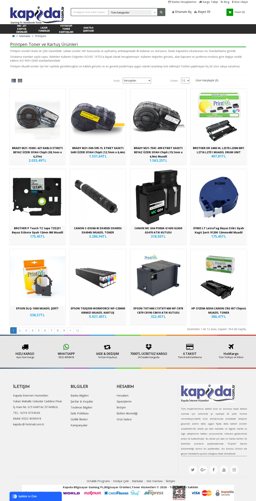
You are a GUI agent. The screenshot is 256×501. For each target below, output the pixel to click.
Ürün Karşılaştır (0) (207, 80)
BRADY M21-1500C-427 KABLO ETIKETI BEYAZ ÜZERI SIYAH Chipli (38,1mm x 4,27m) (37, 152)
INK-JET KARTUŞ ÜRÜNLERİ (21, 29)
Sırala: (117, 80)
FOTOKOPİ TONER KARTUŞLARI (66, 29)
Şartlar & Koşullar (82, 420)
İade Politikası (80, 432)
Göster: (174, 80)
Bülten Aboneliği (127, 432)
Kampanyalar (79, 444)
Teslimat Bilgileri (81, 426)
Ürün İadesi (124, 438)
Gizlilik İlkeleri (79, 438)
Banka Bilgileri (80, 414)
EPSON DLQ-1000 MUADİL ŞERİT (37, 308)
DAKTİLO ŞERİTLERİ (88, 29)
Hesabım (122, 414)
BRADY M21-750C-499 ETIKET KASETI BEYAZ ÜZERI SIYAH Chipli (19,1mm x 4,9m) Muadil (158, 152)
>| (77, 330)
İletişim (121, 426)
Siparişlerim (124, 420)
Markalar (24, 36)
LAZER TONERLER (44, 29)
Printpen (40, 36)
